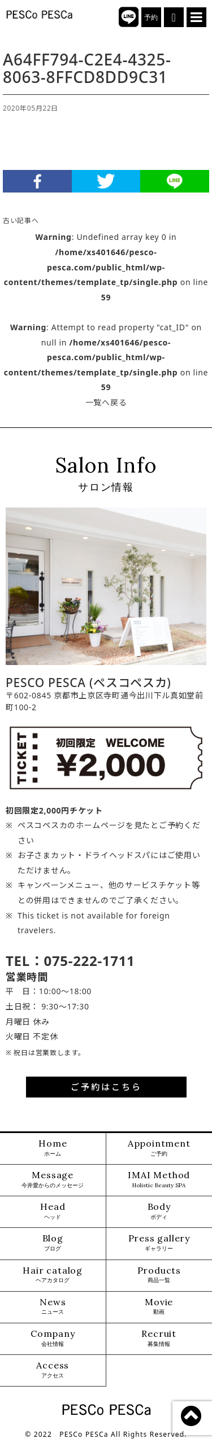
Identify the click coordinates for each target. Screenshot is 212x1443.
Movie (159, 1306)
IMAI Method (159, 1179)
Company (53, 1338)
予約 (151, 17)
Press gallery (159, 1242)
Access (52, 1369)
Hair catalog (53, 1275)
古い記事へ (21, 220)
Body (159, 1211)
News (53, 1306)
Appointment (159, 1148)
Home (52, 1148)
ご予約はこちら (106, 1086)
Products (159, 1275)
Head (52, 1211)
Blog (52, 1242)
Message (52, 1179)
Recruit (158, 1338)
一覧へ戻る (106, 402)
